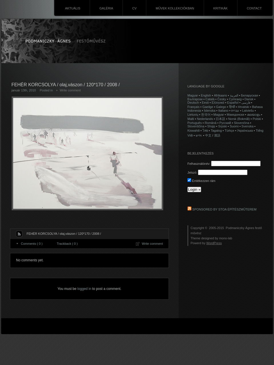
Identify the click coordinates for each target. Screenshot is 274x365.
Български (195, 99)
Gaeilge (207, 107)
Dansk (249, 99)
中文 (208, 135)
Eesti (205, 102)
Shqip (211, 126)
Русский (225, 123)
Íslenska (209, 110)
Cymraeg (235, 99)
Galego (221, 107)
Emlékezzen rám (201, 180)
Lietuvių (192, 114)
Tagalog (216, 130)
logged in (84, 289)
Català (210, 99)
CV (134, 8)
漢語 (217, 135)
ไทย (205, 130)
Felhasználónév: (198, 163)
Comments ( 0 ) (32, 243)
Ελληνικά (218, 102)
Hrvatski (243, 107)
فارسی (245, 102)
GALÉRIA (106, 8)
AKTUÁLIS (72, 8)
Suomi (234, 126)
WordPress (214, 243)
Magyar (192, 95)
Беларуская (249, 95)
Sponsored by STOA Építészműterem (224, 209)
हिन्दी (232, 107)
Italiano (223, 110)
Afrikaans (220, 95)
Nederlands (205, 119)
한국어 (206, 114)
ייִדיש (198, 135)
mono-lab (225, 238)
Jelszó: (192, 172)
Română (211, 123)
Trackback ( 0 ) (67, 243)
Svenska (247, 126)
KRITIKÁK (220, 8)
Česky (221, 99)
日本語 (220, 119)
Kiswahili (193, 130)
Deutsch (193, 102)
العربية (234, 95)
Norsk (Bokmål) (239, 119)
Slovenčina (241, 123)
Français (193, 107)
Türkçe (229, 130)
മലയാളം (253, 114)
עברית (235, 110)
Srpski (222, 126)
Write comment (70, 90)
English (206, 95)
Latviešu (248, 110)
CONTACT (254, 8)
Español (233, 102)
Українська (245, 130)
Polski (257, 119)
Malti (190, 119)
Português (194, 123)
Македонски (235, 114)
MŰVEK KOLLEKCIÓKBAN (175, 8)
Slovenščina (195, 126)
